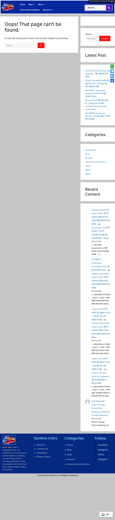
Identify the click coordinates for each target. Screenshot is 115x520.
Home (22, 4)
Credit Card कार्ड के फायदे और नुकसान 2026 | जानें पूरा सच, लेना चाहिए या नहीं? (97, 83)
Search (105, 38)
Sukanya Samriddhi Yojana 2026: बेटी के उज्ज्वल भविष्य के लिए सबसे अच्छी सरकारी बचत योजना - (101, 217)
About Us (48, 10)
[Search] (41, 45)
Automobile (90, 150)
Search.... (89, 34)
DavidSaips (97, 401)
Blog (32, 4)
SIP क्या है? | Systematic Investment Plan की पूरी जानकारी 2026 (95, 93)
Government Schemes (29, 10)
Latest (88, 165)
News (41, 4)
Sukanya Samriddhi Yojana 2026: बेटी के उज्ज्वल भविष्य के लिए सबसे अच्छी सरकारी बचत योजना (101, 280)
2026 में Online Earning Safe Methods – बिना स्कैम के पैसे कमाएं (97, 73)
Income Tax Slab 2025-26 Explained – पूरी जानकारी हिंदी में (101, 376)
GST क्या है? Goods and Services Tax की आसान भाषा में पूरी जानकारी (97, 116)
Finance (88, 158)
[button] (31, 4)
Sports (88, 173)
